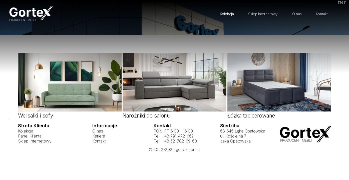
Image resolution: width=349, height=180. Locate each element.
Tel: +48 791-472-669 (174, 149)
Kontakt (322, 14)
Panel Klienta (30, 149)
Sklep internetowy (263, 14)
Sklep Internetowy (35, 154)
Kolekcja (227, 14)
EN (340, 2)
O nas (297, 14)
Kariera (98, 149)
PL (346, 2)
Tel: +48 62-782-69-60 (175, 154)
